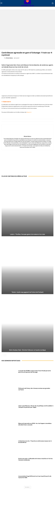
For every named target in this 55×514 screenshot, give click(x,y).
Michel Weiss (9, 58)
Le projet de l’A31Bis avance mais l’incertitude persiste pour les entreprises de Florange (34, 371)
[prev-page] (3, 355)
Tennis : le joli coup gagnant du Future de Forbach (27, 292)
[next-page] (5, 355)
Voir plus (27, 487)
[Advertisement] (27, 164)
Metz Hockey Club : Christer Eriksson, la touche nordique (27, 350)
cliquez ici (29, 112)
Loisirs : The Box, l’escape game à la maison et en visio (27, 234)
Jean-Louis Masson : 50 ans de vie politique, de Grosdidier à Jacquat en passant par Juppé (35, 406)
